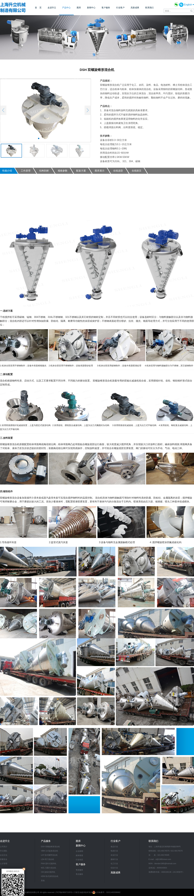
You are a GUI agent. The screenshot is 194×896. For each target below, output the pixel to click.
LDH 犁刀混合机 (47, 859)
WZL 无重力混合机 (48, 868)
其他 (43, 880)
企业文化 (3, 855)
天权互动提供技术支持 (83, 892)
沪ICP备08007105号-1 (64, 892)
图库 (79, 7)
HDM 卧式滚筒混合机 (49, 876)
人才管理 (3, 864)
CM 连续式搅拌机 (48, 872)
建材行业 (114, 859)
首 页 (38, 7)
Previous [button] (3, 110)
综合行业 (114, 868)
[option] (45, 110)
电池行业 (114, 851)
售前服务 (79, 870)
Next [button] (88, 110)
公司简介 (3, 847)
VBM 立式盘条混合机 (49, 851)
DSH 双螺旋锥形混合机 (50, 847)
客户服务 (106, 7)
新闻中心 (91, 7)
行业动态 (79, 860)
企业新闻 (79, 851)
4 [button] (52, 138)
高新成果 (135, 7)
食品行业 (114, 847)
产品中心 (66, 7)
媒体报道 (79, 855)
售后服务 (79, 874)
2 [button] (43, 138)
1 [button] (38, 138)
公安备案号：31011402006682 (106, 892)
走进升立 (52, 7)
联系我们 (149, 7)
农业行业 (114, 855)
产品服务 (46, 841)
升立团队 (3, 851)
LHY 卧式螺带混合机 (49, 855)
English (189, 4)
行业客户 (120, 7)
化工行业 (114, 864)
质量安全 (3, 859)
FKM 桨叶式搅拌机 (48, 864)
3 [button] (47, 138)
